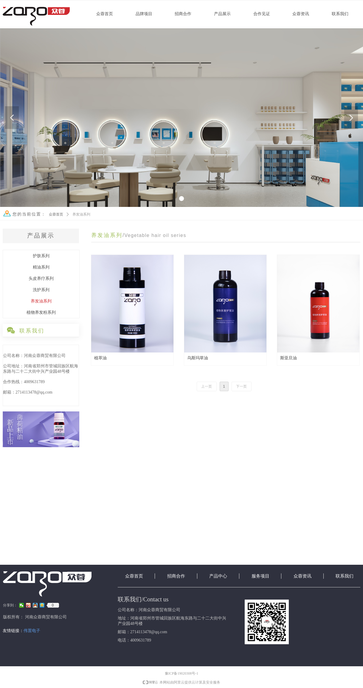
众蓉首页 (56, 214)
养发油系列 (81, 214)
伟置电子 (32, 630)
